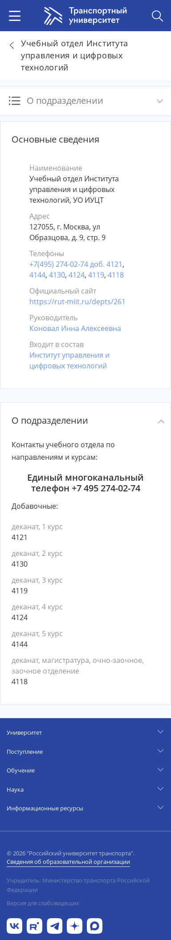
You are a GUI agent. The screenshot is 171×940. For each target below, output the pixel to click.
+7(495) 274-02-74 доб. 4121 (75, 264)
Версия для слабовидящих (43, 903)
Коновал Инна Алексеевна (75, 328)
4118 (116, 275)
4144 (37, 275)
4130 (57, 275)
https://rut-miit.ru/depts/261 (77, 302)
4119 (96, 275)
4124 (77, 275)
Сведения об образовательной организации (68, 862)
